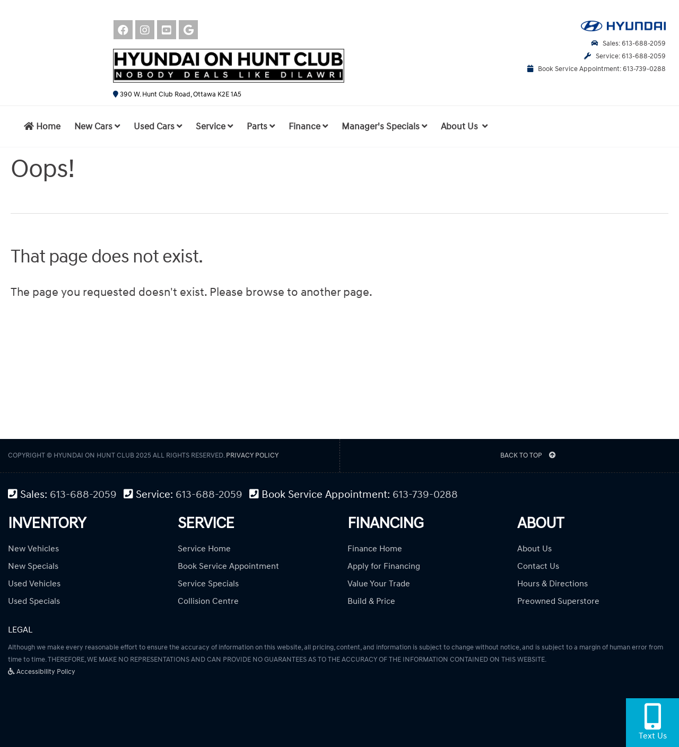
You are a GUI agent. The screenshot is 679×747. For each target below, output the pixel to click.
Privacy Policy (252, 455)
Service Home (204, 548)
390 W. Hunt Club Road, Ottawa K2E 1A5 (177, 94)
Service (214, 126)
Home (42, 126)
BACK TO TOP (528, 455)
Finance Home (374, 548)
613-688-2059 (83, 495)
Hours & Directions (552, 583)
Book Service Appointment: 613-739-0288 (596, 69)
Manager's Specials (384, 126)
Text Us (653, 722)
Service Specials (208, 583)
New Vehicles (33, 548)
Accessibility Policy (41, 671)
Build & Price (371, 601)
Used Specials (34, 601)
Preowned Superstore (558, 601)
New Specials (33, 566)
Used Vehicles (34, 583)
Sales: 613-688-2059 (628, 43)
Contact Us (538, 566)
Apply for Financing (383, 566)
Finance (308, 126)
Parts (261, 126)
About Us (534, 548)
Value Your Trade (378, 583)
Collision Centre (208, 601)
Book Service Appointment (228, 566)
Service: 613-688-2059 (625, 56)
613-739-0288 (425, 495)
